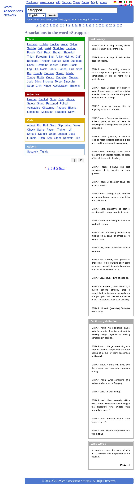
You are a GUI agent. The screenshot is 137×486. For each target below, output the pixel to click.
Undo (52, 133)
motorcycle (96, 19)
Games (85, 2)
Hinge (47, 85)
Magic (94, 2)
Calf (78, 56)
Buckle (54, 44)
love (43, 19)
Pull (71, 69)
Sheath (56, 52)
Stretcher (58, 48)
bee (55, 19)
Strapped (60, 111)
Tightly (44, 151)
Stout (53, 99)
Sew (49, 137)
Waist (64, 44)
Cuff (39, 52)
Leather (71, 48)
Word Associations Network (13, 11)
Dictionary (32, 2)
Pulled (63, 103)
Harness (32, 44)
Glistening (48, 107)
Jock (30, 81)
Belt (40, 48)
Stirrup (60, 73)
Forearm (41, 56)
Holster (44, 44)
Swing (41, 129)
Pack (47, 52)
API (58, 2)
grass (67, 19)
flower (61, 19)
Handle (37, 73)
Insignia (48, 81)
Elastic (72, 107)
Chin (39, 85)
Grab (53, 125)
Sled (66, 60)
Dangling (61, 77)
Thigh (30, 56)
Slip (60, 125)
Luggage (76, 60)
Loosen (62, 133)
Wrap (68, 125)
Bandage (32, 60)
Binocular (69, 81)
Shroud (31, 133)
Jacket (54, 64)
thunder (81, 19)
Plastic (70, 99)
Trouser (45, 60)
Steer (57, 137)
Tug (77, 137)
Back (73, 64)
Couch (50, 77)
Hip (36, 69)
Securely (32, 151)
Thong (31, 77)
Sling (38, 81)
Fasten (51, 129)
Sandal (63, 69)
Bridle (40, 77)
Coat (61, 99)
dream (49, 19)
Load (72, 133)
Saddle (31, 48)
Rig (39, 125)
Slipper (64, 64)
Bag (51, 56)
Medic (70, 73)
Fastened (52, 103)
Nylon (73, 44)
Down (71, 111)
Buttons (75, 85)
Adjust (31, 125)
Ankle (59, 56)
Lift (70, 129)
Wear (77, 125)
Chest (30, 64)
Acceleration (60, 85)
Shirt (79, 69)
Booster (49, 73)
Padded (61, 107)
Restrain (68, 137)
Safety (31, 103)
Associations (47, 2)
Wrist (48, 48)
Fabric (52, 69)
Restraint (42, 64)
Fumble (31, 137)
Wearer (73, 77)
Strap (30, 85)
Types (76, 2)
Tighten (61, 129)
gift (87, 19)
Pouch (31, 52)
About (103, 2)
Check (31, 129)
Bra (29, 73)
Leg (29, 69)
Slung (40, 103)
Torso (58, 81)
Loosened (33, 111)
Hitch (41, 137)
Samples (66, 2)
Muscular (47, 111)
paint (74, 19)
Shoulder (68, 52)
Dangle (42, 133)
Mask (43, 69)
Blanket (56, 60)
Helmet (69, 56)
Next (62, 168)
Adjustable (33, 107)
